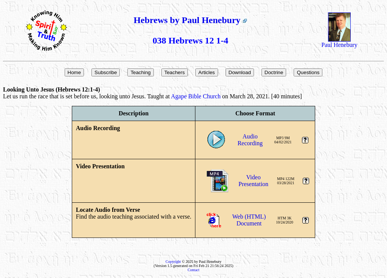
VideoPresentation (253, 180)
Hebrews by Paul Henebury (190, 20)
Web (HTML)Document (249, 220)
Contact (193, 270)
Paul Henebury (339, 42)
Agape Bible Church (196, 96)
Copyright (173, 261)
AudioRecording (250, 139)
